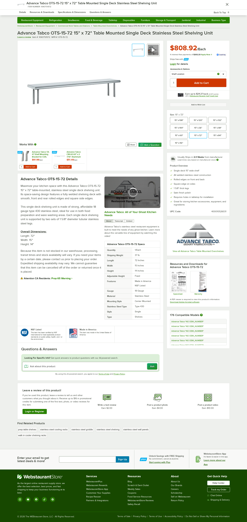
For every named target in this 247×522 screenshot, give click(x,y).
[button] (138, 50)
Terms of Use (103, 374)
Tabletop (113, 20)
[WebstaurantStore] (43, 476)
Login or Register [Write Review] (34, 411)
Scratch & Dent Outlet (138, 485)
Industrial (201, 20)
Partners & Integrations (97, 500)
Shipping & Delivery (218, 500)
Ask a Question (150, 144)
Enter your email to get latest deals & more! (33, 459)
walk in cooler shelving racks (32, 435)
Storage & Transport (166, 20)
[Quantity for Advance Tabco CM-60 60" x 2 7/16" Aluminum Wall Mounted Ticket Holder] (56, 167)
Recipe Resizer (93, 497)
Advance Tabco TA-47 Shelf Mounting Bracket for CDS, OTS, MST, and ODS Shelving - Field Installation (41, 154)
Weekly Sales (134, 489)
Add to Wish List (198, 105)
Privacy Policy (119, 374)
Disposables (129, 20)
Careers (175, 489)
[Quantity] (173, 83)
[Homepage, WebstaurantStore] (43, 11)
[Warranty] (198, 283)
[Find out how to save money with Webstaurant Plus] (20, 152)
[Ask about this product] (90, 366)
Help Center (218, 483)
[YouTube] (28, 499)
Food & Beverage (94, 20)
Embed (129, 221)
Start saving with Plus (159, 462)
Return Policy (177, 500)
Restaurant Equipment (32, 20)
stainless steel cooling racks (54, 429)
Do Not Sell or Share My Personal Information (208, 516)
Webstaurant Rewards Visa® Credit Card (204, 96)
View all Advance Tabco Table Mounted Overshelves (198, 251)
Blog (130, 481)
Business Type (219, 20)
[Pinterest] (52, 499)
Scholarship (176, 493)
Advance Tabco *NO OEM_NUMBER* (187, 322)
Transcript (119, 221)
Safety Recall (134, 504)
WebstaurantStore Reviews (141, 500)
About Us (175, 481)
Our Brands (176, 485)
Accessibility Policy (174, 516)
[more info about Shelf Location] (218, 74)
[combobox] (119, 11)
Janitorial (186, 20)
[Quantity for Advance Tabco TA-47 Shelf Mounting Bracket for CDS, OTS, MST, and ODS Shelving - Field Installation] (21, 167)
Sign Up (122, 459)
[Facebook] (36, 499)
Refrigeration (55, 20)
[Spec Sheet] (178, 283)
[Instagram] (19, 499)
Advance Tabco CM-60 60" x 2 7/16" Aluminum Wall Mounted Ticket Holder (74, 154)
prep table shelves (27, 429)
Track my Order (218, 489)
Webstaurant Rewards (96, 485)
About (108, 221)
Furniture (145, 20)
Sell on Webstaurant (180, 497)
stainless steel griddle (82, 429)
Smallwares (73, 20)
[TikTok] (44, 499)
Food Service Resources (140, 497)
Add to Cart (30, 167)
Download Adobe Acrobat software (184, 302)
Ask (152, 366)
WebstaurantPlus (94, 481)
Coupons (132, 493)
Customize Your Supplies (98, 493)
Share (131, 144)
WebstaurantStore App (97, 489)
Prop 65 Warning (61, 278)
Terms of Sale (123, 516)
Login (173, 64)
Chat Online (214, 495)
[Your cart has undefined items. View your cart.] (225, 11)
